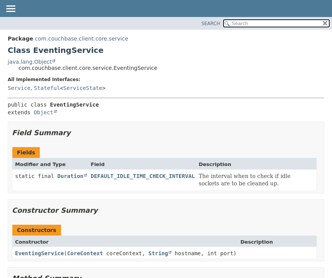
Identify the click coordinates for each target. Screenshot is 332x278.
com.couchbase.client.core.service (81, 39)
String (158, 253)
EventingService (39, 253)
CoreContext (85, 253)
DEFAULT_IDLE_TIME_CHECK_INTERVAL (143, 176)
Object (43, 112)
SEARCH (211, 23)
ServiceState (82, 88)
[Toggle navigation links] (10, 9)
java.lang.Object (30, 62)
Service (19, 88)
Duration (70, 176)
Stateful (47, 88)
